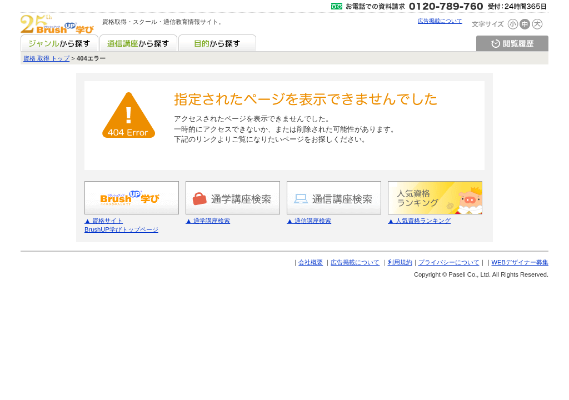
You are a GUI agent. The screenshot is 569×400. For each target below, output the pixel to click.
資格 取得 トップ (46, 58)
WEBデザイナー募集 (520, 262)
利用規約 (400, 262)
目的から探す (217, 42)
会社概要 (310, 262)
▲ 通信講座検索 (309, 220)
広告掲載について (440, 21)
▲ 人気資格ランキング (419, 220)
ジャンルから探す (59, 42)
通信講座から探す (138, 42)
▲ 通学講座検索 (208, 220)
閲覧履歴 (512, 42)
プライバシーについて (449, 262)
